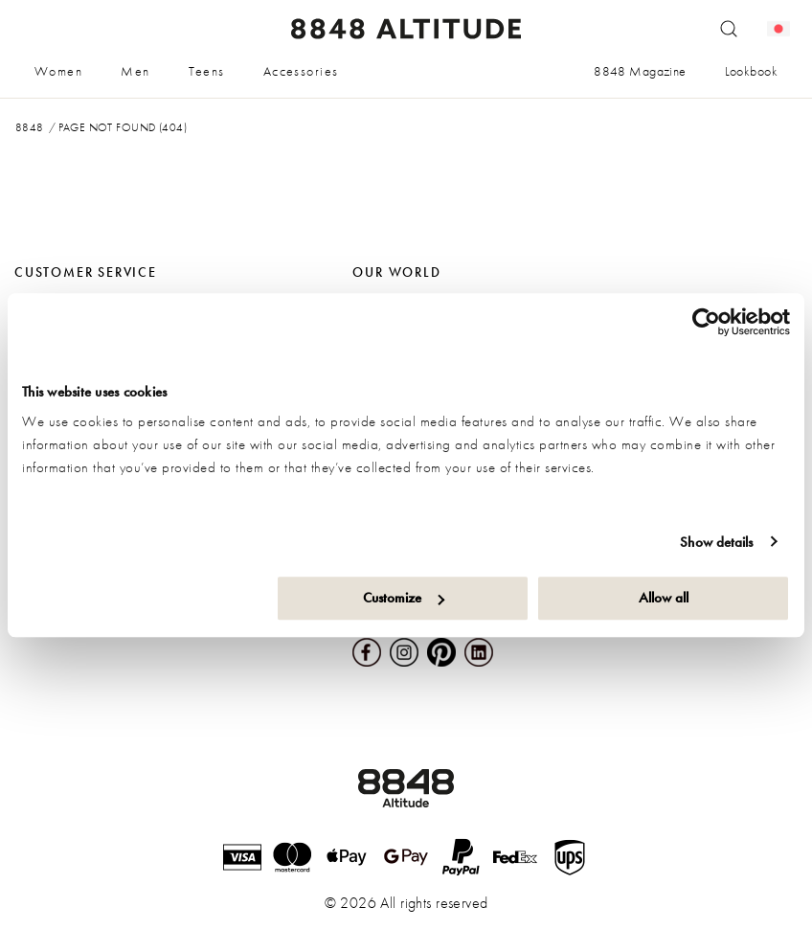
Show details (716, 542)
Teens (207, 70)
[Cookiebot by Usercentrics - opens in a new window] (706, 321)
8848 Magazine (640, 70)
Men (135, 70)
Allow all (663, 597)
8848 (29, 127)
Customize (403, 597)
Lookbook (751, 70)
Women (58, 70)
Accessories (301, 70)
